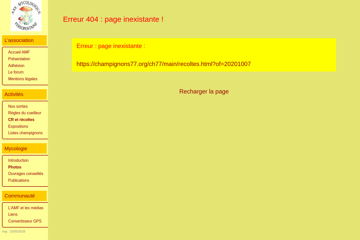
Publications (18, 180)
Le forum (16, 72)
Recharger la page (204, 91)
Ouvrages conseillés (25, 174)
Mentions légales (23, 79)
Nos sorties (18, 106)
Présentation (19, 59)
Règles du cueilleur (25, 113)
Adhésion (16, 66)
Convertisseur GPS (25, 221)
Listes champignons (25, 133)
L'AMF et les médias (26, 208)
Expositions (18, 126)
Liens (13, 214)
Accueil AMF (19, 52)
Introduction (18, 160)
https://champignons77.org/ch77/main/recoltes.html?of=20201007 (163, 63)
